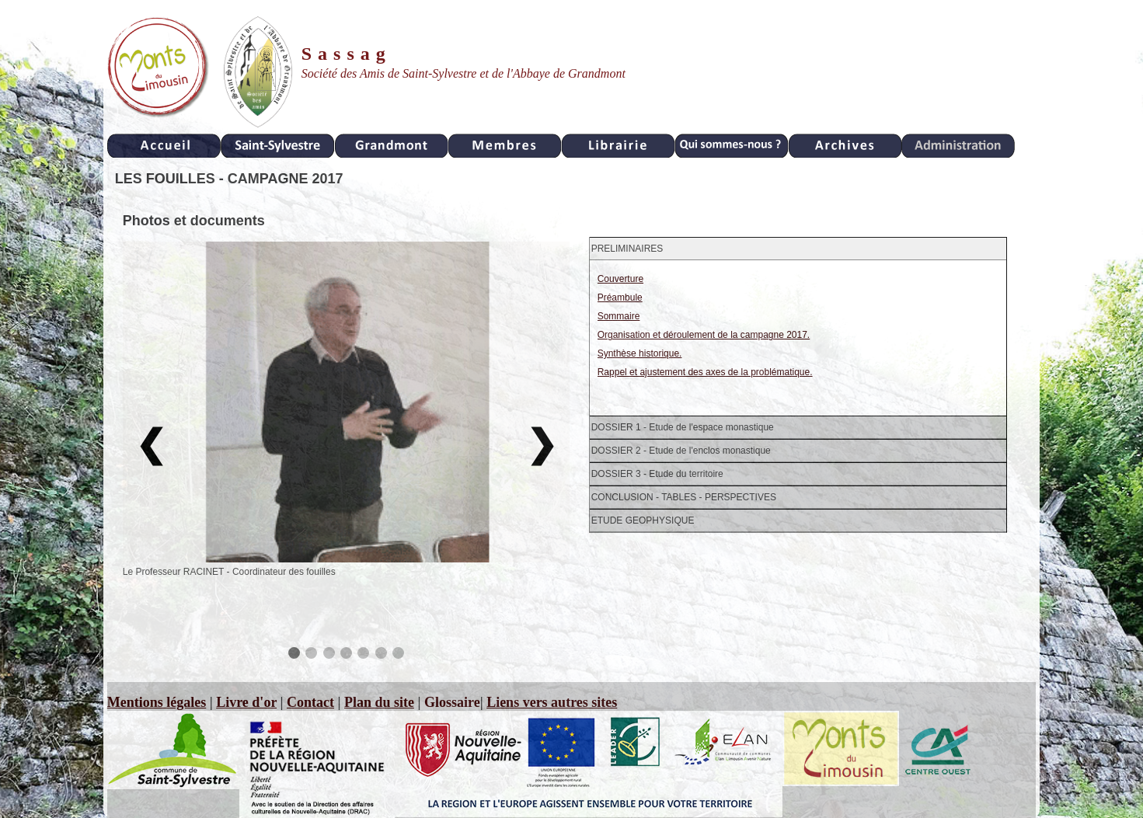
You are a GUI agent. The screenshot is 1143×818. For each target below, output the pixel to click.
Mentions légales (157, 702)
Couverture (620, 278)
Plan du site (379, 702)
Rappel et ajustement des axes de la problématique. (705, 372)
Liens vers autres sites (551, 702)
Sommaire (619, 316)
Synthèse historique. (640, 353)
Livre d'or (246, 702)
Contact (310, 702)
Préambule (620, 297)
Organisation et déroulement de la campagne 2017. (704, 334)
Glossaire (452, 702)
